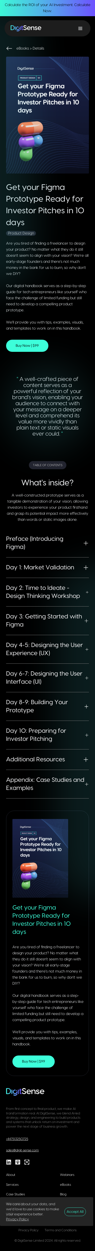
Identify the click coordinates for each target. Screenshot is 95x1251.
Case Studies (15, 1194)
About (10, 1174)
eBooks (65, 1184)
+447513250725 (17, 1138)
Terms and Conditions (61, 1230)
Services (12, 1184)
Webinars (67, 1174)
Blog (63, 1194)
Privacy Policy (17, 1219)
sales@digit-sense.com (22, 1150)
